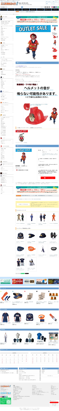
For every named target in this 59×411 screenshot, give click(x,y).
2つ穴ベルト (3, 107)
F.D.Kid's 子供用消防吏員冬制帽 (31, 237)
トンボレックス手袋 (4, 59)
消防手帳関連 (3, 52)
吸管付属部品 (3, 123)
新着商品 (33, 389)
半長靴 (2, 85)
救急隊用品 (14, 394)
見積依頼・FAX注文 (48, 9)
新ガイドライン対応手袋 (16, 395)
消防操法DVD (5, 161)
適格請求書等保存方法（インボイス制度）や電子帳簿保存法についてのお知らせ (34, 195)
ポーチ (2, 190)
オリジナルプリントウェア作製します (37, 390)
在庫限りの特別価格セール (16, 386)
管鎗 (1, 120)
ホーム (4, 9)
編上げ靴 (2, 82)
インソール (2, 88)
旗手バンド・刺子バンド (4, 110)
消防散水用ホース (3, 126)
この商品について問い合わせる (23, 204)
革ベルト (2, 106)
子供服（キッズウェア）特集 (17, 391)
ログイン (56, 1)
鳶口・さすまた (3, 133)
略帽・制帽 (2, 96)
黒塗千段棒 (2, 157)
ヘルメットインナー (4, 98)
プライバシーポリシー (54, 389)
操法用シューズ (3, 81)
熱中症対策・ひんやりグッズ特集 (17, 389)
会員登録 (49, 1)
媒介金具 (2, 124)
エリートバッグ (34, 408)
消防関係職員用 (3, 74)
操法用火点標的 (3, 132)
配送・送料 (33, 9)
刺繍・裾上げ (5, 173)
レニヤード (2, 151)
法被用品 (2, 34)
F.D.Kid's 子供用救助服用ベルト (31, 250)
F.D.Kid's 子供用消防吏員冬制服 (43, 219)
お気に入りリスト (34, 386)
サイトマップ (57, 0)
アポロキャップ (3, 95)
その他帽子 (2, 99)
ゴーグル (2, 51)
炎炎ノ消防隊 (5, 16)
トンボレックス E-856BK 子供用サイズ (54, 237)
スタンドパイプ (3, 129)
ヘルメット (2, 93)
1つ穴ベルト (3, 109)
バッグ (2, 187)
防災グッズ (4, 175)
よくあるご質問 (40, 9)
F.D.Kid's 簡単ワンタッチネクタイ (43, 250)
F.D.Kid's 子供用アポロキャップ (20, 237)
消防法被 (24, 408)
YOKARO (4, 185)
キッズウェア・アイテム (8, 14)
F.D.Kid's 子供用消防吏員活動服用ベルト (20, 250)
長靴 (1, 79)
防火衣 (2, 29)
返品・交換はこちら (50, 375)
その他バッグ (3, 143)
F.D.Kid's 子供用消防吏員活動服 (31, 219)
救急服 (2, 32)
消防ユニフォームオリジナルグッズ (8, 164)
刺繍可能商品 (15, 399)
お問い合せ (55, 9)
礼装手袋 (2, 64)
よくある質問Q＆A (34, 387)
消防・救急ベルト (5, 102)
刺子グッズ (2, 168)
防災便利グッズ (3, 179)
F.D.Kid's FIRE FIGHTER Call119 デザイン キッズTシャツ (20, 264)
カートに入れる (50, 177)
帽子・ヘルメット (5, 91)
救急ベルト (2, 112)
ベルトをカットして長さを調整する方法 (37, 391)
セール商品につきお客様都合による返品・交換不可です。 (47, 159)
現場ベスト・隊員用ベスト (5, 49)
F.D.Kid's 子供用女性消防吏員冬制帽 (43, 237)
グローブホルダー (3, 66)
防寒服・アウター (3, 38)
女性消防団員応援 (15, 390)
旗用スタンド (3, 158)
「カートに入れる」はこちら (54, 402)
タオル (2, 167)
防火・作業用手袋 (3, 63)
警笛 (1, 48)
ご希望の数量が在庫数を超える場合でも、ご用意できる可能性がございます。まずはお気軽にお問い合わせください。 (50, 154)
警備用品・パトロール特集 (16, 392)
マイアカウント (53, 390)
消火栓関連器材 (3, 127)
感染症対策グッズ (3, 182)
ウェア (3, 14)
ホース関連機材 (3, 130)
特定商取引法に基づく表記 (54, 388)
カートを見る (53, 3)
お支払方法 (26, 9)
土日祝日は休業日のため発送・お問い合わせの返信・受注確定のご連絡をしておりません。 (47, 165)
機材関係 (4, 115)
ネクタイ (2, 35)
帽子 (1, 193)
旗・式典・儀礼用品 (6, 146)
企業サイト (21, 408)
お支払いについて (53, 386)
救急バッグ (2, 141)
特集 (18, 9)
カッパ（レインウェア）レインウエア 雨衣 (7, 26)
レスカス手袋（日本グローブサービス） (6, 61)
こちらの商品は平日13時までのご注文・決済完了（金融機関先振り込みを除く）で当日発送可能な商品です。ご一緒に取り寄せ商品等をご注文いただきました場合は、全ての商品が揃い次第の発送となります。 (47, 172)
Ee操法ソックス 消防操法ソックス (5, 301)
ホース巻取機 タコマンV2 (5, 117)
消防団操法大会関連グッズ (16, 387)
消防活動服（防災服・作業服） (5, 21)
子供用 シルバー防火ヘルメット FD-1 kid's (31, 264)
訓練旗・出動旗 (3, 148)
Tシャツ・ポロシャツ (4, 24)
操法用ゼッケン (3, 46)
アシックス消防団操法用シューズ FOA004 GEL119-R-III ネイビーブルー (17, 302)
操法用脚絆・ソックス (4, 45)
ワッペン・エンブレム (4, 170)
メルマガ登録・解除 (53, 394)
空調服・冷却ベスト (4, 28)
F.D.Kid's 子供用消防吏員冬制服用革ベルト (53, 250)
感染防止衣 (2, 31)
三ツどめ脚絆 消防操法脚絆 (28, 301)
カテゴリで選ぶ (11, 9)
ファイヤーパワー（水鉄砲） (22, 142)
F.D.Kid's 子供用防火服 (20, 218)
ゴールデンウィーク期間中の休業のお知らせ (25, 11)
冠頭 (1, 154)
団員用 (2, 71)
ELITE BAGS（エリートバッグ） (6, 140)
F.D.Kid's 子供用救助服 (54, 218)
